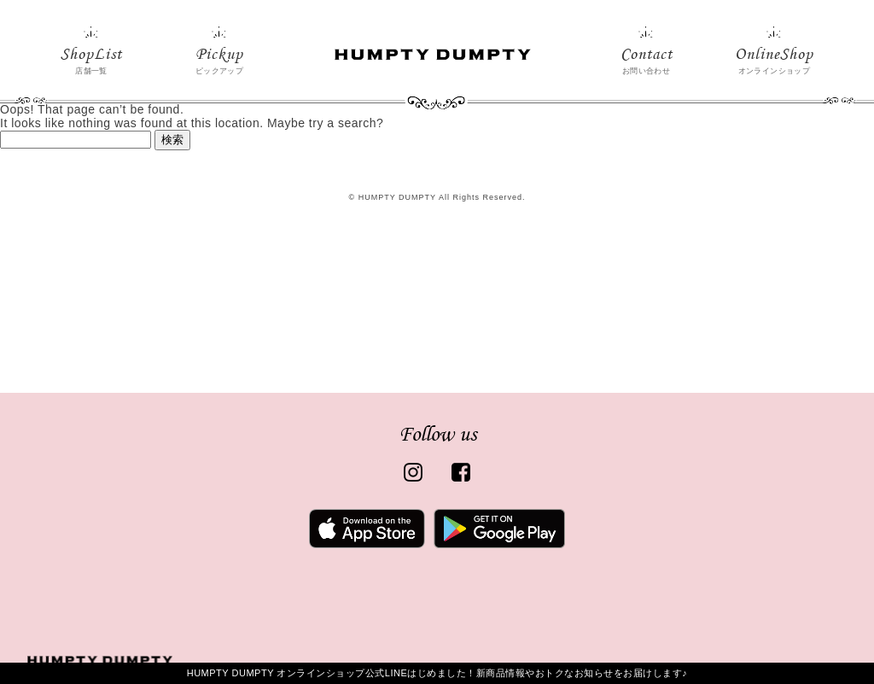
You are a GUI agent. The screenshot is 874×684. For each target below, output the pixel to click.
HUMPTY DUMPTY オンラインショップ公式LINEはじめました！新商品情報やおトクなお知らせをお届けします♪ (437, 673)
